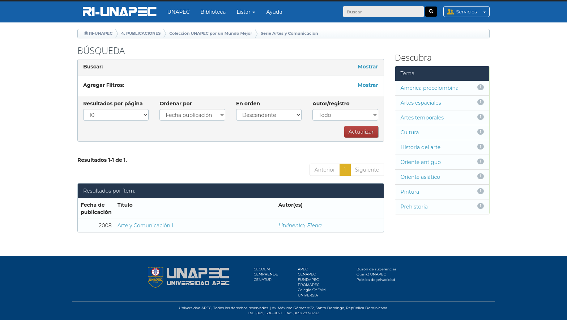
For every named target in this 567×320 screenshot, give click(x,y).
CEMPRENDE (266, 274)
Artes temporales (422, 117)
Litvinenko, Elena (300, 225)
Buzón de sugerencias (377, 269)
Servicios (472, 12)
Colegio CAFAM (311, 289)
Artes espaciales (421, 103)
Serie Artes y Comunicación (289, 33)
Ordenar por (175, 103)
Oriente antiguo (421, 162)
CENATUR (263, 279)
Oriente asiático (420, 177)
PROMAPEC (308, 284)
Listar (246, 12)
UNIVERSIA (308, 295)
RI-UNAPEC (100, 33)
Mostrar (368, 66)
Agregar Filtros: (103, 85)
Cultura (410, 132)
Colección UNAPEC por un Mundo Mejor (210, 33)
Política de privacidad (376, 279)
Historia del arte (421, 147)
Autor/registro (331, 103)
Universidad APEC (195, 308)
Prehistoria (414, 206)
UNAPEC (178, 12)
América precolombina (430, 88)
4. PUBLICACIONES (141, 33)
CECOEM (262, 269)
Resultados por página (113, 103)
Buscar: (93, 66)
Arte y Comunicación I (145, 225)
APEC (303, 269)
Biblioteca (213, 12)
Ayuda (274, 12)
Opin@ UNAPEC (371, 274)
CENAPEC (307, 274)
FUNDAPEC (308, 279)
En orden (248, 103)
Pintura (410, 192)
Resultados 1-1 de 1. (102, 160)
